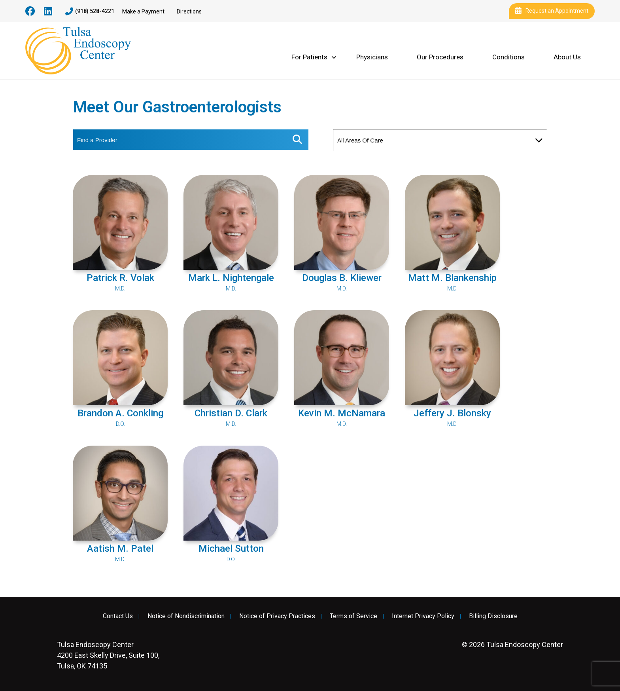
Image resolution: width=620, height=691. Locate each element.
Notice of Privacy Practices (277, 616)
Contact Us (118, 616)
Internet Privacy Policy (423, 616)
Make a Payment (143, 11)
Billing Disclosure (493, 616)
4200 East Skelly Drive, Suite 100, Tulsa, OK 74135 (108, 655)
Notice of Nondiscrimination (186, 616)
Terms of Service (353, 616)
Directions (189, 11)
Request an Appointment (551, 11)
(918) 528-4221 (89, 11)
